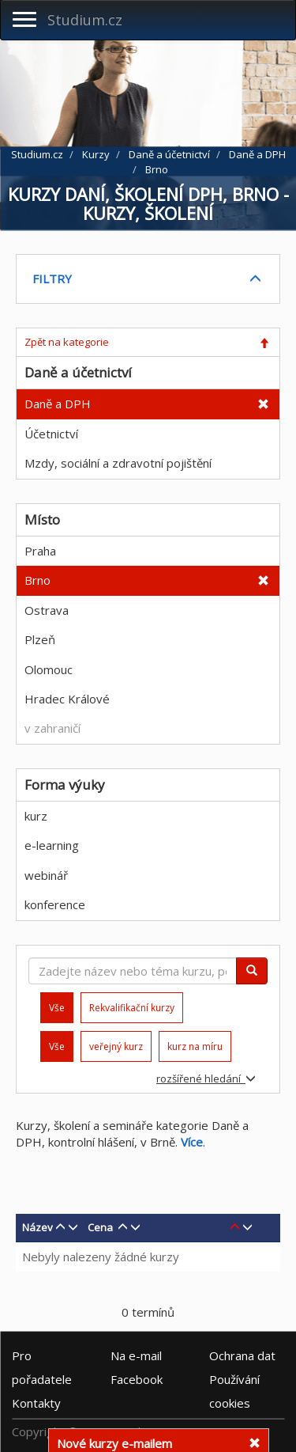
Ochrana (242, 1355)
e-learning (51, 845)
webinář (46, 875)
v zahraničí (52, 728)
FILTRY (52, 278)
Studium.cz (84, 19)
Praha (40, 551)
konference (54, 904)
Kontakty (36, 1403)
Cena (100, 1227)
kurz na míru (195, 1046)
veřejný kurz (116, 1046)
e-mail (136, 1355)
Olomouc (48, 669)
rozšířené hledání (206, 1078)
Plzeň (39, 639)
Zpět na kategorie (66, 342)
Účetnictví (51, 434)
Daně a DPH (57, 403)
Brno (37, 580)
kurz (35, 816)
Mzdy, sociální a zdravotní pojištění (118, 463)
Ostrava (46, 610)
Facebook (137, 1379)
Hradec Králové (67, 699)
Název (37, 1227)
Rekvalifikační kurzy (131, 1007)
